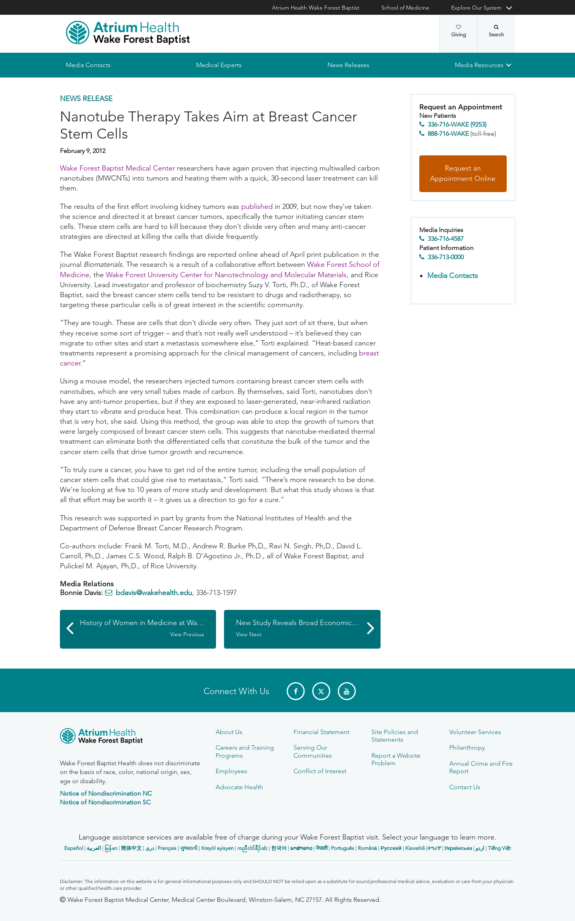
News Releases (348, 65)
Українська (458, 848)
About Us (229, 732)
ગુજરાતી (189, 848)
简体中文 (131, 848)
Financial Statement (321, 732)
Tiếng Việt (499, 848)
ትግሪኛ (434, 848)
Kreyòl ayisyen (217, 848)
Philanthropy (467, 747)
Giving (458, 31)
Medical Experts (219, 65)
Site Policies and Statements (394, 735)
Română (367, 848)
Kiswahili (415, 848)
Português (342, 848)
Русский (391, 848)
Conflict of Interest (319, 771)
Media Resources (479, 65)
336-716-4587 (446, 239)
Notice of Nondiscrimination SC (105, 802)
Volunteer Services (475, 732)
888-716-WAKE (448, 133)
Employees (231, 771)
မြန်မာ (111, 848)
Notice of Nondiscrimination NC (106, 793)
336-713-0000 (446, 257)
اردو (480, 848)
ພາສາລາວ (301, 848)
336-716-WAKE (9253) (457, 125)
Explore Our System (476, 7)
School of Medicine (405, 7)
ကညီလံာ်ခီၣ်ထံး (252, 848)
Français (167, 848)
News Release (86, 98)
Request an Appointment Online (463, 173)
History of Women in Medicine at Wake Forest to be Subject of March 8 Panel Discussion (148, 629)
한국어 (279, 848)
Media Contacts (88, 65)
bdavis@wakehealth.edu (154, 593)
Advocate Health (239, 787)
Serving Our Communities (312, 751)
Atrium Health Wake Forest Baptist (315, 7)
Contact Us (464, 787)
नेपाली (321, 848)
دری (149, 848)
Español (73, 848)
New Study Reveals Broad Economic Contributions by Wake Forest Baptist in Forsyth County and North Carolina (308, 629)
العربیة (94, 848)
